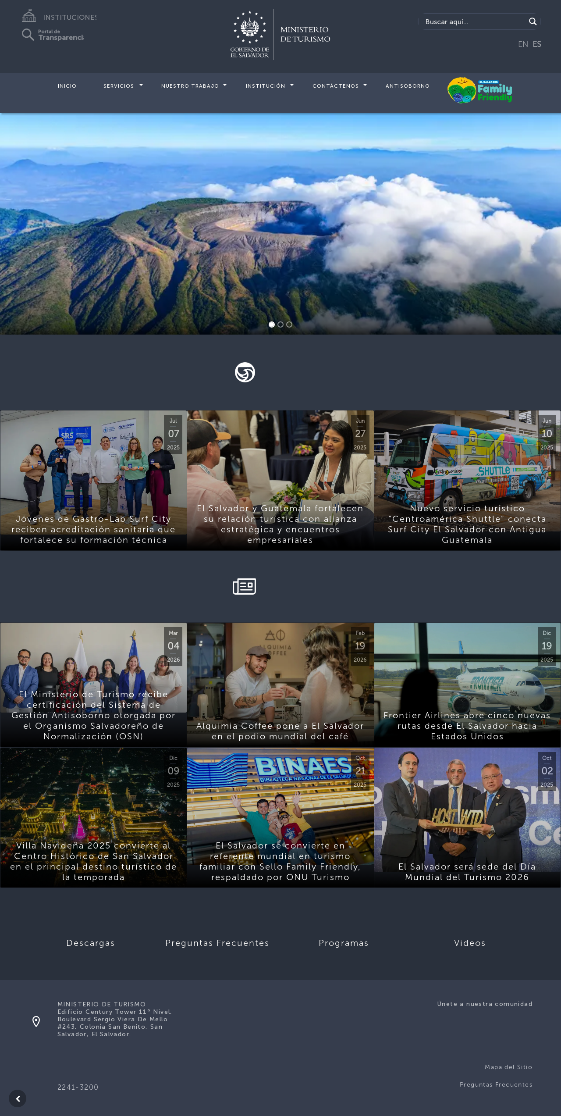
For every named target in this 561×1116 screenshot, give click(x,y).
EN (523, 44)
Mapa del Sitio (509, 1067)
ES (537, 44)
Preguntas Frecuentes (496, 1084)
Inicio (67, 86)
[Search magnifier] (532, 21)
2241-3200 (78, 1087)
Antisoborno (408, 86)
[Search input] (474, 21)
